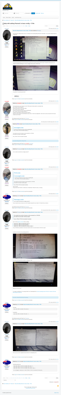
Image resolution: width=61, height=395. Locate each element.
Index (4, 17)
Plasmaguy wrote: (19, 199)
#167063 (57, 121)
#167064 (57, 146)
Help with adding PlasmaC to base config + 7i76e (22, 30)
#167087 (57, 193)
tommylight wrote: (19, 127)
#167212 (57, 359)
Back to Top (56, 392)
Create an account (21, 98)
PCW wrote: (17, 173)
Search (13, 17)
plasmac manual (20, 221)
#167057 (57, 28)
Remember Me (28, 13)
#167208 (57, 321)
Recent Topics (8, 17)
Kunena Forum (32, 388)
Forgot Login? (38, 13)
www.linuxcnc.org (18, 17)
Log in (33, 13)
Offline (7, 115)
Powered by (28, 388)
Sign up (42, 13)
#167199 (57, 302)
